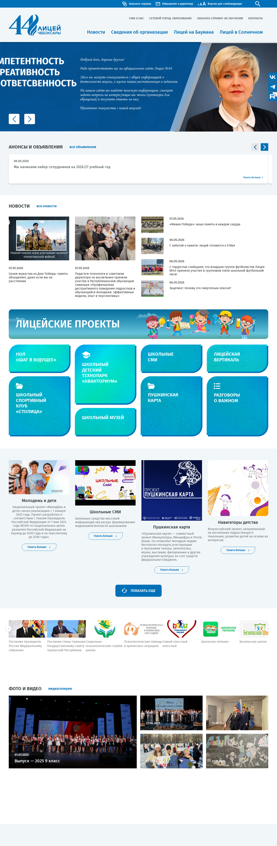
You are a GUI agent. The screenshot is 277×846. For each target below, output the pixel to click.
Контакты (255, 18)
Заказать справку (136, 4)
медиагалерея (60, 688)
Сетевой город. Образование (170, 18)
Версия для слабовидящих (224, 3)
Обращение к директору (174, 3)
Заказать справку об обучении (220, 18)
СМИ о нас (136, 18)
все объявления (83, 147)
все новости (47, 206)
